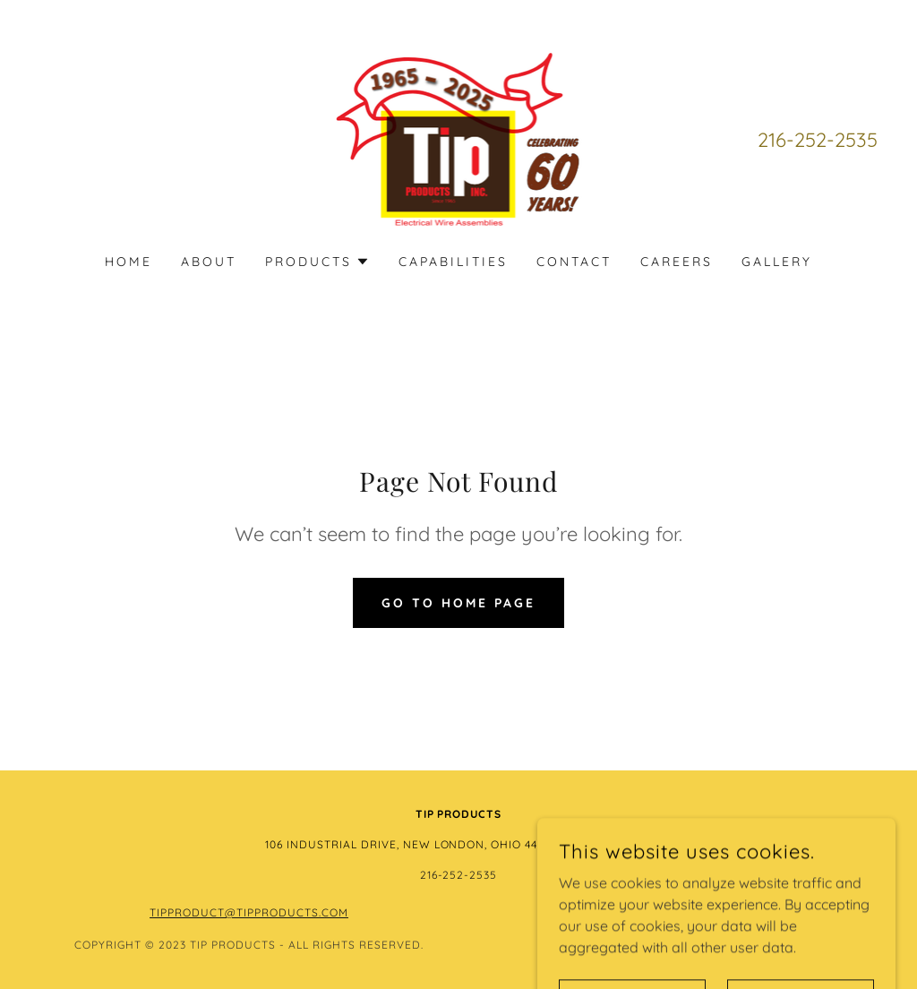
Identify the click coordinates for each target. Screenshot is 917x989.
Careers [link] (676, 262)
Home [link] (128, 262)
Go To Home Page (458, 603)
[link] (459, 138)
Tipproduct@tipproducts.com (249, 912)
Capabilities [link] (453, 262)
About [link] (208, 262)
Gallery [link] (776, 262)
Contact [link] (574, 262)
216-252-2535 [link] (818, 139)
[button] (317, 261)
